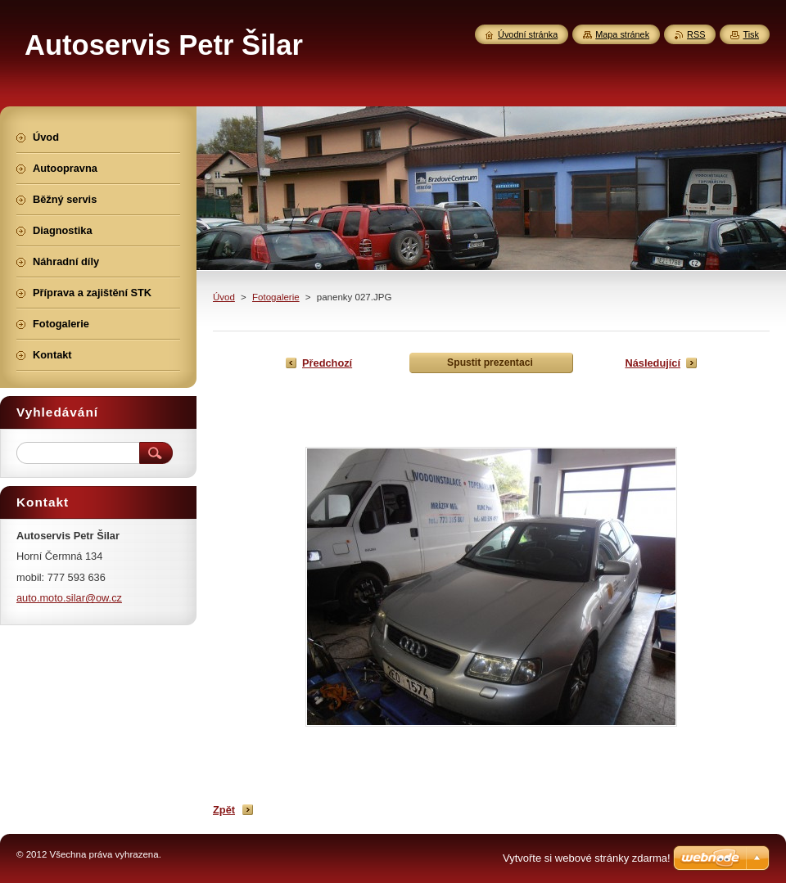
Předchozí (327, 363)
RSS (696, 34)
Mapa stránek (622, 34)
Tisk (751, 34)
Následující (652, 363)
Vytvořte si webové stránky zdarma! (587, 858)
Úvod (224, 297)
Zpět (224, 810)
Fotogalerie (276, 297)
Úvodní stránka (528, 34)
